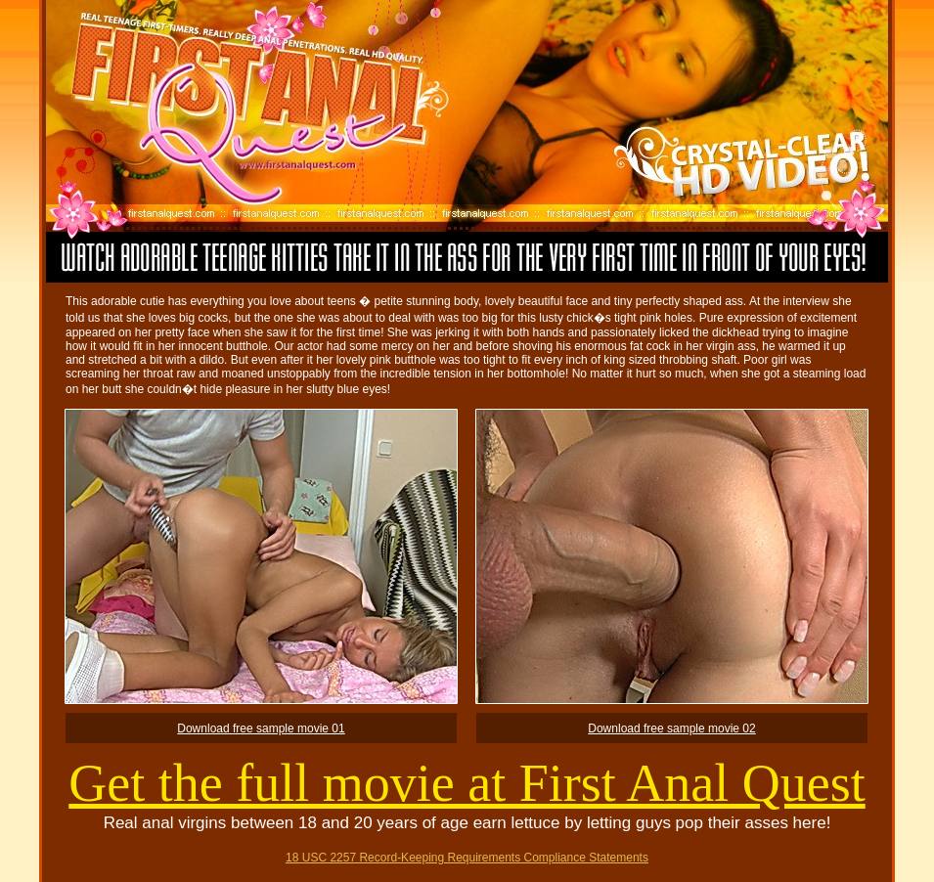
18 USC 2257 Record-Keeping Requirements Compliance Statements (467, 857)
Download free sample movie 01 (260, 728)
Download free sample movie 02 (671, 728)
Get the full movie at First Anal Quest (466, 783)
